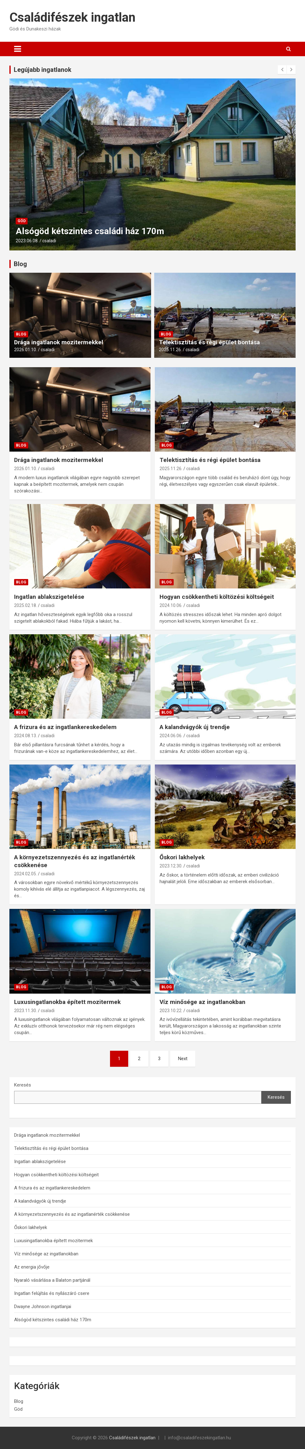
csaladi (49, 240)
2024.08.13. (25, 735)
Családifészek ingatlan (72, 17)
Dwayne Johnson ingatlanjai (42, 1306)
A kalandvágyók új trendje (195, 727)
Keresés (22, 1085)
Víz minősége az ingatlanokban (202, 1002)
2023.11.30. (25, 1010)
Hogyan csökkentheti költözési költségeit (217, 596)
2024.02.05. (25, 873)
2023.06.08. (27, 240)
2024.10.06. (171, 605)
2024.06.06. (171, 735)
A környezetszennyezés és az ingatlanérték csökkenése (72, 1214)
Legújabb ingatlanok (42, 69)
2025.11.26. (170, 349)
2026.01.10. (25, 349)
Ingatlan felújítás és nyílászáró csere (51, 1293)
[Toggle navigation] (17, 49)
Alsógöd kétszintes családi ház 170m (90, 231)
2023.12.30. (171, 865)
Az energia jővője (32, 1267)
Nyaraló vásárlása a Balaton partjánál (52, 1280)
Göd (22, 221)
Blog (20, 264)
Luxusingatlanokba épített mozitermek (67, 1002)
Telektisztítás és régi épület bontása (209, 342)
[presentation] (282, 69)
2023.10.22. (171, 1010)
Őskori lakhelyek (182, 857)
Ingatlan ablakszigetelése (49, 596)
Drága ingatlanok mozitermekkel (58, 342)
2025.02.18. (25, 605)
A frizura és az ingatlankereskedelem (65, 727)
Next (182, 1058)
